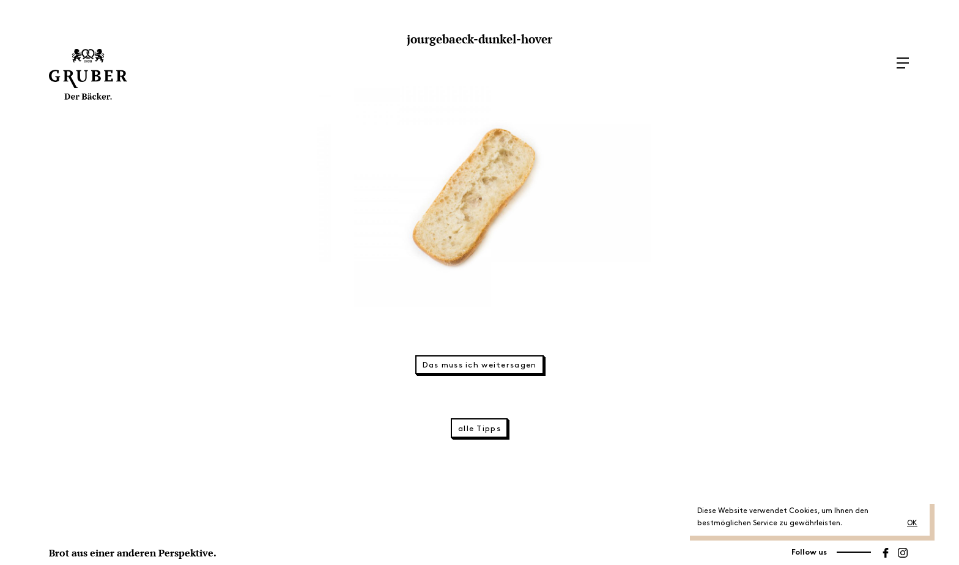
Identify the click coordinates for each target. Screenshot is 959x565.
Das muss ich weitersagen (480, 365)
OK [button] (912, 523)
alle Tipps (479, 428)
